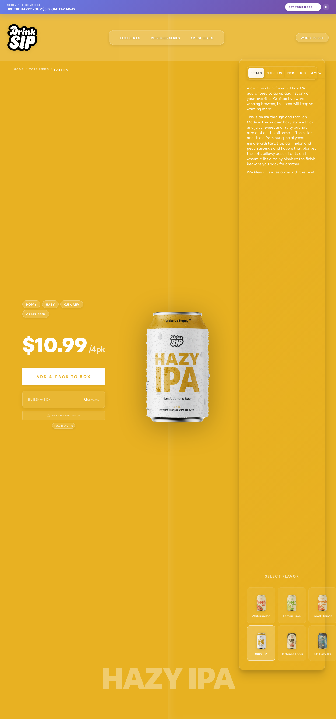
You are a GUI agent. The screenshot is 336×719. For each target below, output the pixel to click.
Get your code (303, 7)
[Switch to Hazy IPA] (261, 643)
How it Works (63, 425)
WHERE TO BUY (312, 37)
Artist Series (202, 37)
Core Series (130, 37)
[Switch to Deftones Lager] (292, 643)
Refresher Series (165, 37)
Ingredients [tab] (296, 73)
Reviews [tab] (317, 73)
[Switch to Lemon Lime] (292, 605)
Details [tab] (256, 73)
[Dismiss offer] (326, 7)
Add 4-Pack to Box (63, 376)
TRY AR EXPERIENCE (63, 415)
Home (19, 69)
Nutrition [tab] (274, 73)
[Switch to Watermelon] (261, 605)
